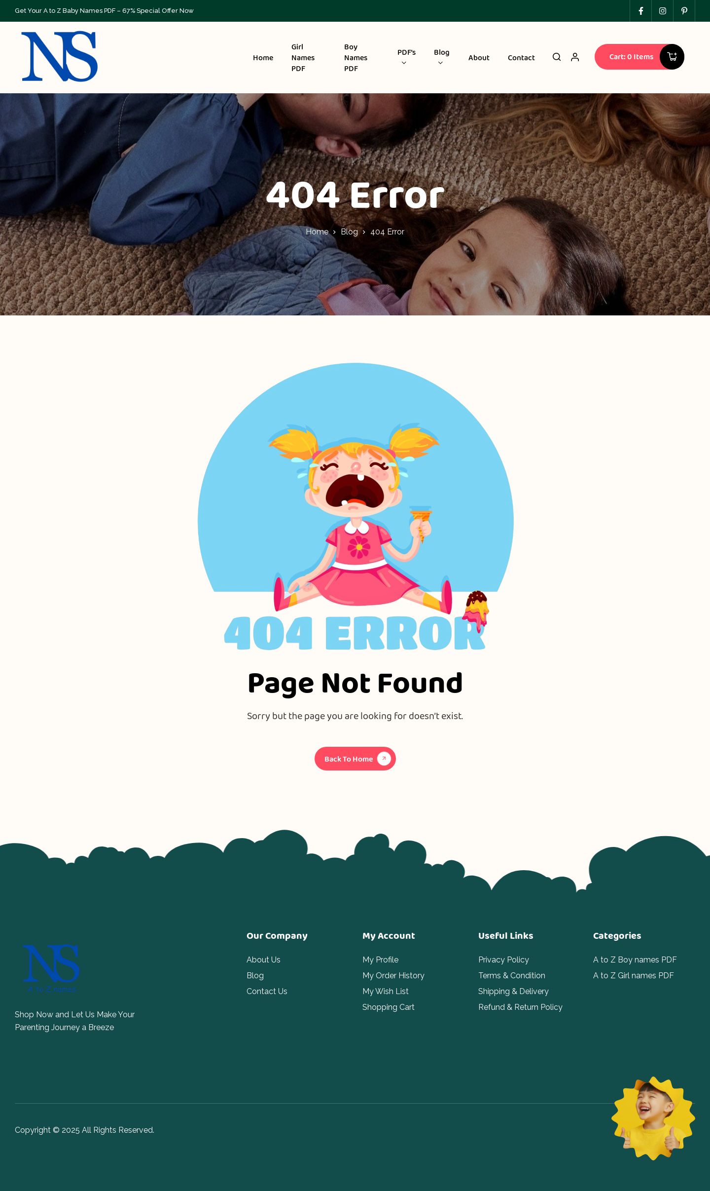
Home (317, 231)
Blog (349, 231)
